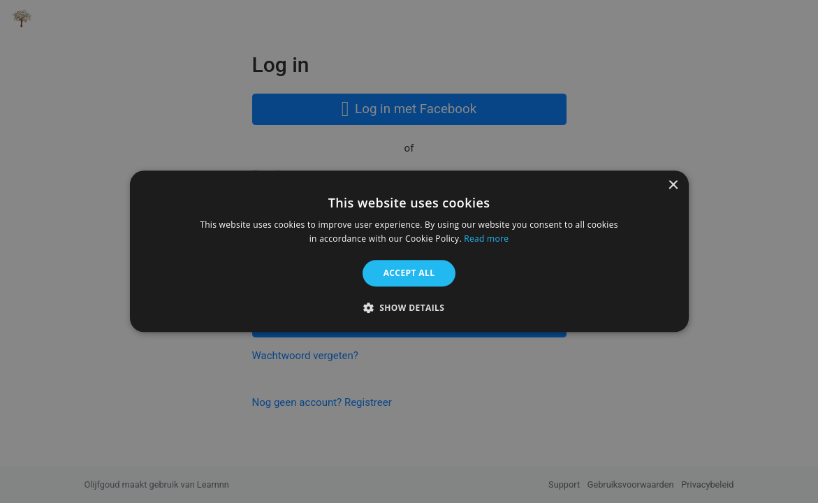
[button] (409, 308)
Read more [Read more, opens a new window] (486, 239)
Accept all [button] (409, 273)
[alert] (409, 251)
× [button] (673, 185)
